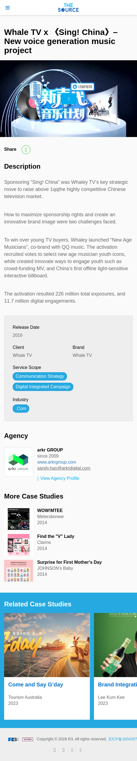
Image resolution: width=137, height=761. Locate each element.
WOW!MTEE (50, 510)
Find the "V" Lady (55, 536)
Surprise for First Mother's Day (69, 562)
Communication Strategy (40, 376)
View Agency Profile (58, 479)
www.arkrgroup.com (56, 462)
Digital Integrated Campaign (43, 386)
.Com (21, 408)
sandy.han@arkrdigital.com (63, 468)
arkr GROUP (50, 450)
